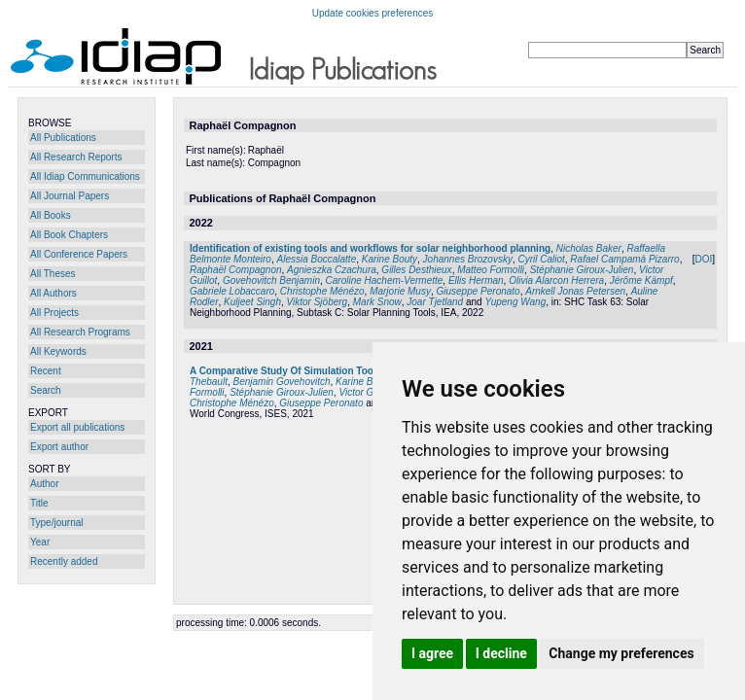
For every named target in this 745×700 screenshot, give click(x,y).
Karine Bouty (389, 259)
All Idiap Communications (85, 176)
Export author (59, 446)
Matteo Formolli (490, 269)
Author (44, 483)
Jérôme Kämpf (641, 280)
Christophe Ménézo (322, 291)
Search (45, 390)
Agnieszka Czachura (331, 269)
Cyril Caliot (540, 259)
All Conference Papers (78, 254)
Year (40, 542)
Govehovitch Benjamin (271, 280)
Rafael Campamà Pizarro (624, 259)
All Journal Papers (69, 196)
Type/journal (56, 522)
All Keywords (58, 351)
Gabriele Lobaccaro (232, 291)
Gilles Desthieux (416, 269)
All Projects (54, 312)
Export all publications (77, 427)
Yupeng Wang (515, 302)
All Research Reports (76, 157)
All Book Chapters (69, 234)
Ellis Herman (476, 280)
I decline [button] (501, 653)
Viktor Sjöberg (317, 302)
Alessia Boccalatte (317, 259)
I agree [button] (432, 653)
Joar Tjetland (435, 302)
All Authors (53, 293)
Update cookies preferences (373, 13)
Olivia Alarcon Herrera (556, 280)
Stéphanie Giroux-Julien (582, 269)
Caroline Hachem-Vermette (384, 280)
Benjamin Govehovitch (281, 381)
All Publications (63, 137)
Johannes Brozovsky (468, 259)
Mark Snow (377, 302)
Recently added (64, 561)
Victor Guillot (366, 392)
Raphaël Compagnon (236, 269)
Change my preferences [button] (621, 653)
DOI (703, 259)
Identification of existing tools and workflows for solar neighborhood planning (370, 248)
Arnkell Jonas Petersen (575, 291)
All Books (50, 215)
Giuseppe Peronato (477, 291)
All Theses (53, 273)
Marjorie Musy (400, 291)
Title (39, 503)
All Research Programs (80, 332)
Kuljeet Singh (252, 302)
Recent (45, 371)
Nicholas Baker (588, 248)
